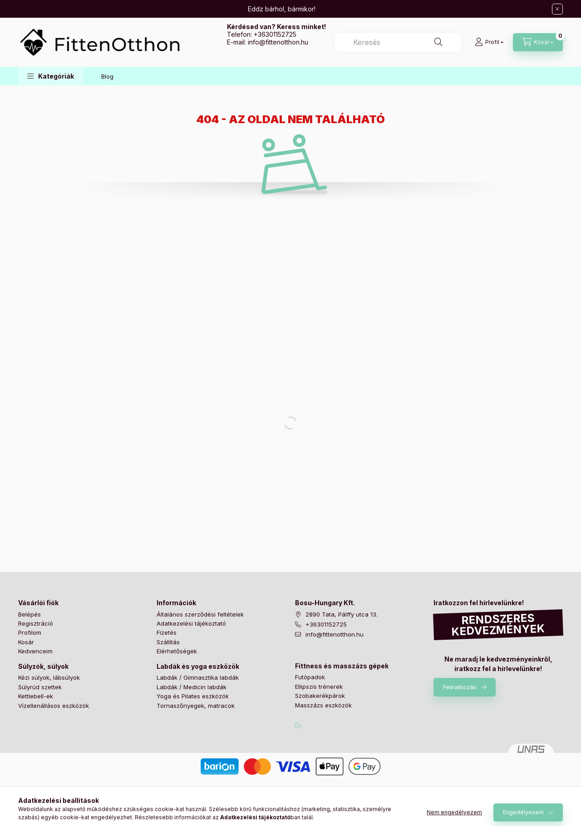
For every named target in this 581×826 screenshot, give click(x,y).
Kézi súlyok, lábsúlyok (49, 677)
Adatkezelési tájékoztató (191, 623)
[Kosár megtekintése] (538, 42)
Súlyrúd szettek (40, 687)
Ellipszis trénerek (319, 686)
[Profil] (489, 42)
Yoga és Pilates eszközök (193, 696)
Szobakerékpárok (320, 695)
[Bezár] (557, 9)
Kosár (26, 642)
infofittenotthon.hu (278, 42)
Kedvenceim (35, 651)
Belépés (29, 614)
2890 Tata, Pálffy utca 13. (341, 614)
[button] (50, 76)
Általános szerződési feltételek (200, 614)
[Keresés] (438, 42)
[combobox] (398, 42)
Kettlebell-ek (35, 696)
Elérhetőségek (177, 651)
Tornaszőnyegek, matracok (196, 705)
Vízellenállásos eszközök (53, 705)
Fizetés (167, 632)
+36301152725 (275, 34)
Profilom (29, 632)
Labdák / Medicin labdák (191, 687)
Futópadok (310, 677)
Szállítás (168, 642)
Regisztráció (35, 623)
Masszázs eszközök (323, 705)
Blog (107, 76)
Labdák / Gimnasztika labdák (198, 677)
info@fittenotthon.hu (334, 634)
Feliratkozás (460, 687)
